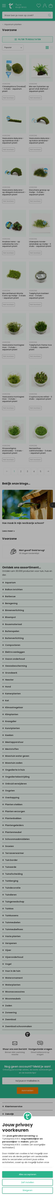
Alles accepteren (27, 1174)
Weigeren (27, 1190)
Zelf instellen (27, 1182)
